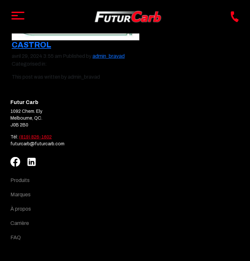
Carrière (19, 223)
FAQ (15, 237)
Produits (20, 180)
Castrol (31, 45)
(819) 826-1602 (35, 137)
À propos (20, 209)
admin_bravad (108, 56)
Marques (20, 194)
